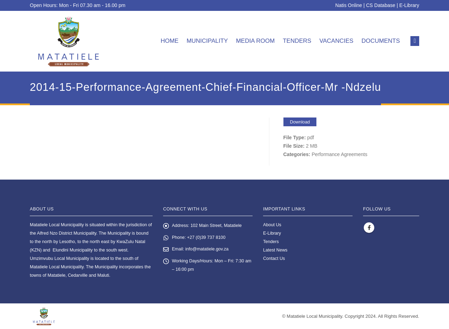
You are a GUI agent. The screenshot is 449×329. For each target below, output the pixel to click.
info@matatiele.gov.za (207, 249)
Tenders (297, 41)
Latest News (275, 250)
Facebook (369, 227)
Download (300, 122)
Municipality (207, 41)
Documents (380, 41)
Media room (255, 41)
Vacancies (336, 41)
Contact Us (274, 258)
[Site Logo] (68, 41)
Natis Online (348, 5)
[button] (414, 41)
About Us (272, 224)
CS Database (380, 5)
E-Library (409, 5)
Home (170, 41)
